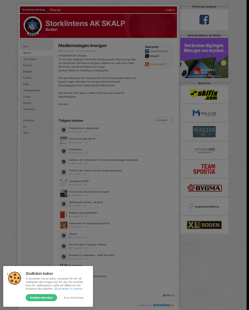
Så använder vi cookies (68, 288)
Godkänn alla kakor (41, 297)
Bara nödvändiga (74, 297)
